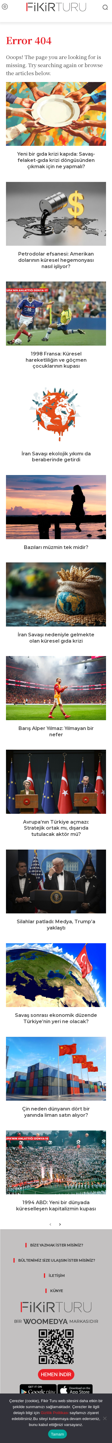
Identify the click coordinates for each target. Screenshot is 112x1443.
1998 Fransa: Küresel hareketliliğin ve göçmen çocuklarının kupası (56, 360)
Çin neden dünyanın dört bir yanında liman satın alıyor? (56, 1112)
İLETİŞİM (57, 1275)
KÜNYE (56, 1291)
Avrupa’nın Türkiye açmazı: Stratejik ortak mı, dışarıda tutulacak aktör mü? (56, 828)
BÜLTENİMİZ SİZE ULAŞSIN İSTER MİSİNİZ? (56, 1260)
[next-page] (60, 1225)
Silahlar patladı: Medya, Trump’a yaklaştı (56, 925)
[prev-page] (50, 1225)
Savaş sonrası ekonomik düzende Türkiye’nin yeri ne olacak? (56, 1018)
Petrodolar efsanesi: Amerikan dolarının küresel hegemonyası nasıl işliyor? (56, 260)
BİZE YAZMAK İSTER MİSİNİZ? (56, 1245)
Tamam (57, 1434)
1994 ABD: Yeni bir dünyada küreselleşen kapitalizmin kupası (56, 1206)
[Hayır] (105, 1418)
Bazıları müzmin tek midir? (56, 547)
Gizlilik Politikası (54, 1412)
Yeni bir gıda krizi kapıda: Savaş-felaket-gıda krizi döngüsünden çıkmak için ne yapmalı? (56, 160)
